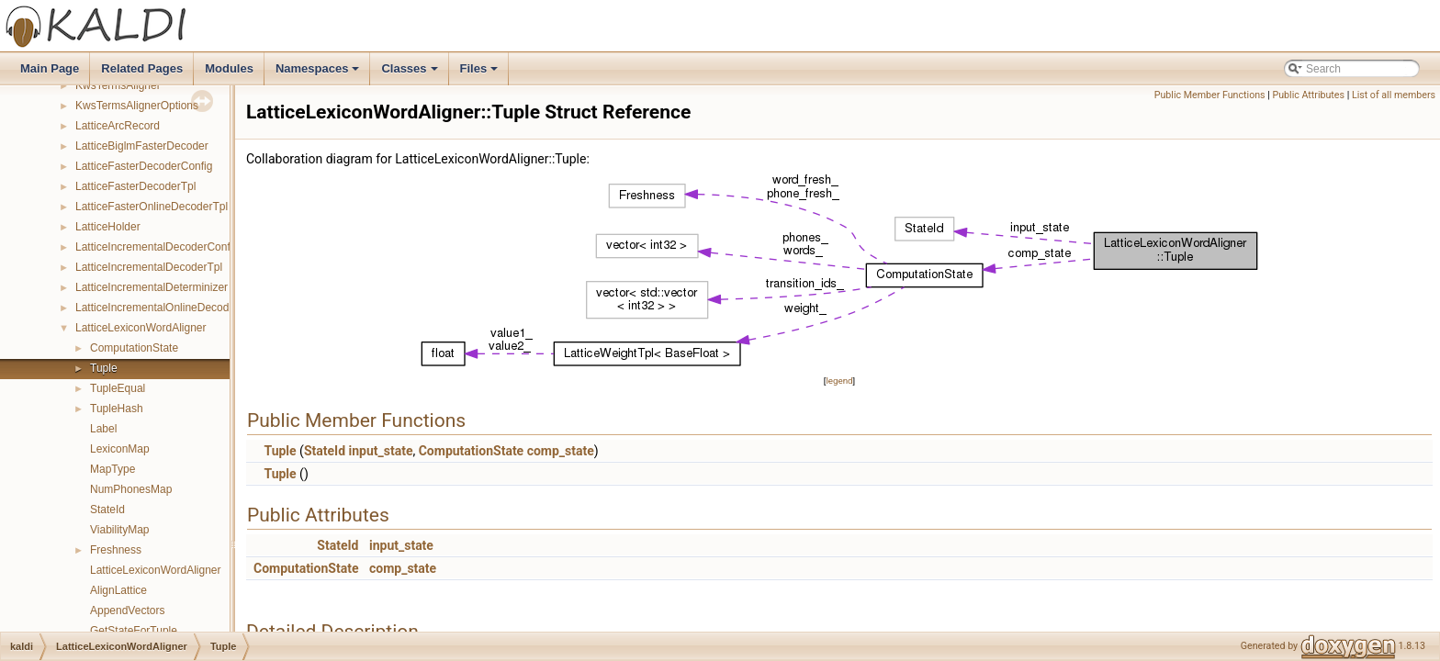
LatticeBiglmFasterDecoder (141, 146)
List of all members (1393, 95)
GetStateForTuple (133, 630)
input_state (381, 450)
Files (480, 73)
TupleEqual (117, 388)
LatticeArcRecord (117, 125)
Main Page (49, 68)
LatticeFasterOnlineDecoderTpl (151, 206)
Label (103, 428)
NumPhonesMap (131, 489)
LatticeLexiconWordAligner (141, 327)
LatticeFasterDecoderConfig (143, 166)
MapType (112, 469)
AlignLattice (118, 590)
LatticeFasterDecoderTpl (135, 186)
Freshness (115, 549)
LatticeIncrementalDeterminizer (151, 287)
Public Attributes (1308, 95)
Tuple (104, 368)
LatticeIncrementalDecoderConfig (157, 247)
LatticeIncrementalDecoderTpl (148, 267)
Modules (229, 68)
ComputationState (134, 348)
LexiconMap (120, 449)
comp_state (560, 450)
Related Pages (142, 68)
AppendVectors (127, 610)
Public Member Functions (1210, 95)
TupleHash (116, 408)
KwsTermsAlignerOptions (136, 105)
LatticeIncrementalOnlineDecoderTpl (164, 307)
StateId (107, 509)
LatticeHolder (108, 226)
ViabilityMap (119, 529)
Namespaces (319, 73)
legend (839, 380)
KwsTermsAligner (118, 85)
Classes (410, 73)
